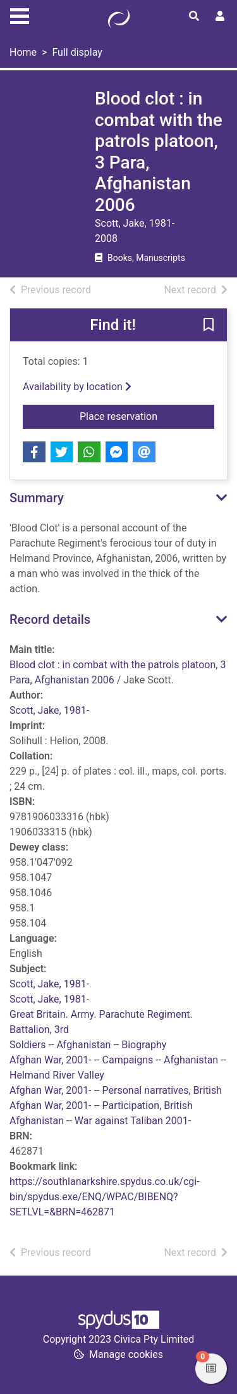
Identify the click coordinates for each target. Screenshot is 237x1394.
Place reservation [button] (147, 415)
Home (23, 52)
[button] (208, 325)
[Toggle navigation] (19, 14)
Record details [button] (49, 619)
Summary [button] (36, 497)
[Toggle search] (194, 16)
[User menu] (220, 16)
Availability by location (77, 387)
